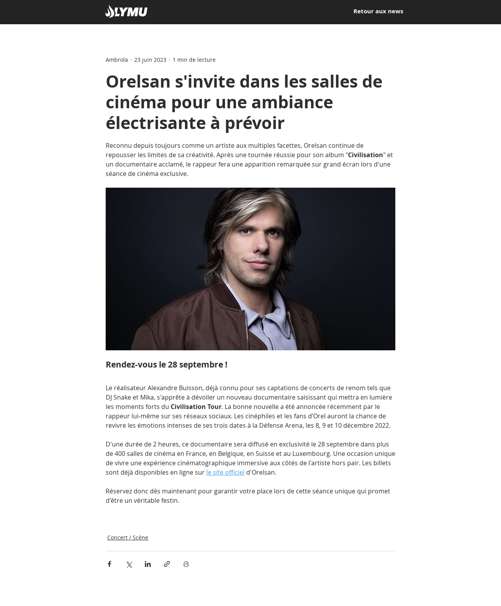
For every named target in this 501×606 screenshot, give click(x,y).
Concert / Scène (127, 537)
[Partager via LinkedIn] (147, 564)
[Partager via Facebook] (109, 564)
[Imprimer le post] (186, 564)
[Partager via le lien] (167, 564)
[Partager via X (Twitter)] (128, 564)
